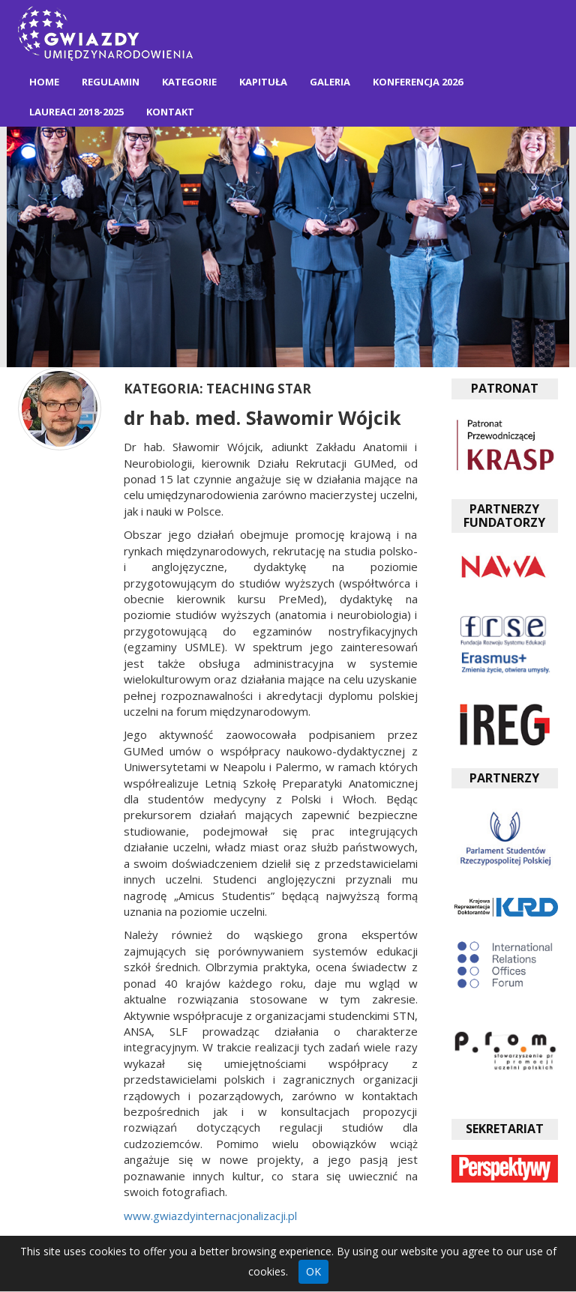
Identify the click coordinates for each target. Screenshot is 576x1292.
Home (44, 81)
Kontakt (170, 111)
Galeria (330, 81)
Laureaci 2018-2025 (76, 111)
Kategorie (189, 81)
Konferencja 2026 (418, 81)
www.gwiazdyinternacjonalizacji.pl (210, 1215)
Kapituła (263, 81)
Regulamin (111, 81)
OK (313, 1271)
